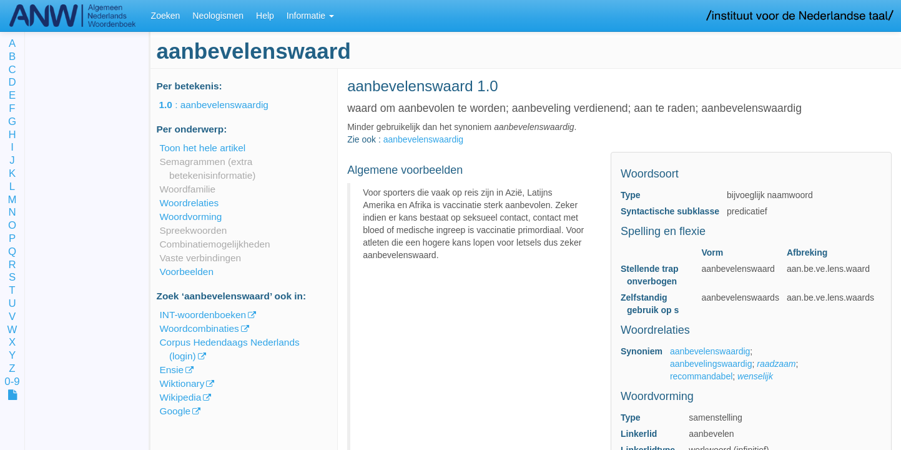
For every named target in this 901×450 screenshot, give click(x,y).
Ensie (172, 369)
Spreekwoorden (193, 230)
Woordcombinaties (199, 328)
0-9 (11, 382)
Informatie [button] (310, 16)
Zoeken (165, 16)
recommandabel (701, 376)
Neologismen (218, 16)
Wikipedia (181, 397)
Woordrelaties (189, 203)
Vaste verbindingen (201, 257)
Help (265, 16)
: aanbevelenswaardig (222, 104)
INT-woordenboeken (203, 314)
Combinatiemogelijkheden (215, 244)
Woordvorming (191, 216)
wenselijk (755, 376)
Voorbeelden (187, 271)
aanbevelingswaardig (711, 364)
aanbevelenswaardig (423, 139)
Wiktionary (182, 383)
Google (175, 411)
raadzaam (776, 364)
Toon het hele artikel (203, 147)
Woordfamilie (188, 189)
